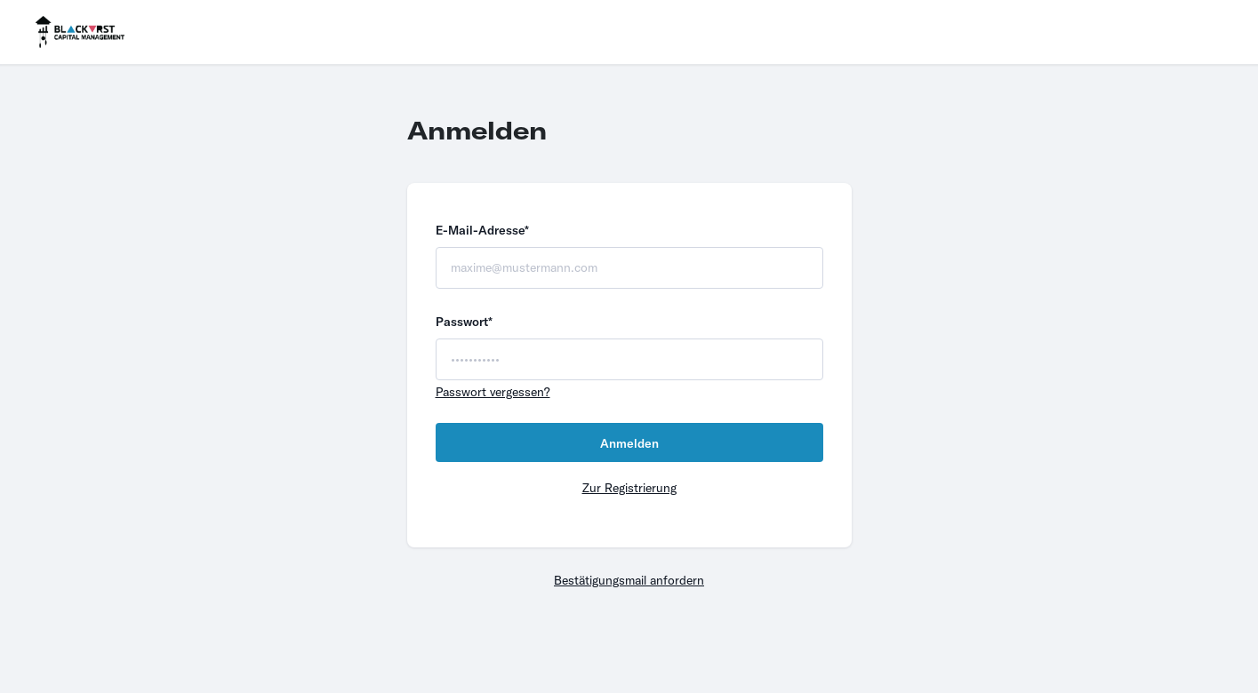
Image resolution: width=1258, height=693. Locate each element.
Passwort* (464, 322)
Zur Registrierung (629, 488)
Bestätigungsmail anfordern (629, 580)
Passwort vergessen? (493, 392)
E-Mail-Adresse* (482, 230)
